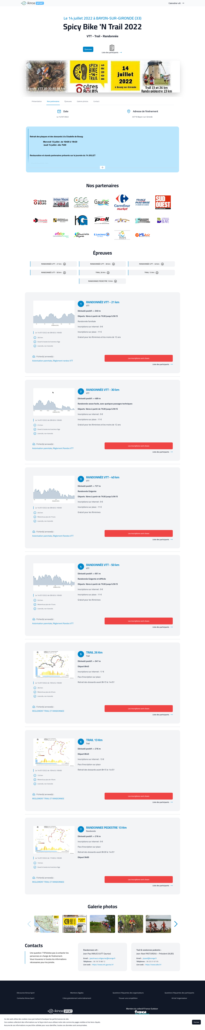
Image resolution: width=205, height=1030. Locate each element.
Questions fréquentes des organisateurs (128, 992)
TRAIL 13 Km (149, 272)
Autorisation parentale (42, 361)
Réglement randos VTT (63, 361)
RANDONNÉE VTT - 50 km (51, 272)
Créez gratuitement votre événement (77, 998)
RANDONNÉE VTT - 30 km (100, 264)
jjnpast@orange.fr (150, 958)
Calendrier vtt (176, 3)
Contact (96, 101)
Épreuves (88, 49)
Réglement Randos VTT (63, 623)
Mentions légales (76, 992)
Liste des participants (163, 364)
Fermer (196, 1022)
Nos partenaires (53, 101)
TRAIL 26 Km (101, 272)
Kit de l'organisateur (179, 998)
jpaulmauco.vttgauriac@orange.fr (102, 958)
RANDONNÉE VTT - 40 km (149, 264)
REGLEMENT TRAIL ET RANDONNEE (48, 711)
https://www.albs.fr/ (153, 964)
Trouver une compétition (128, 998)
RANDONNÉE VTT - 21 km (51, 264)
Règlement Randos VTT (63, 448)
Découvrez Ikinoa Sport (25, 992)
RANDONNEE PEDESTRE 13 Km (100, 281)
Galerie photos (82, 101)
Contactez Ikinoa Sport (25, 998)
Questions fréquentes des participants (179, 992)
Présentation (37, 101)
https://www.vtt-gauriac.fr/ (103, 964)
